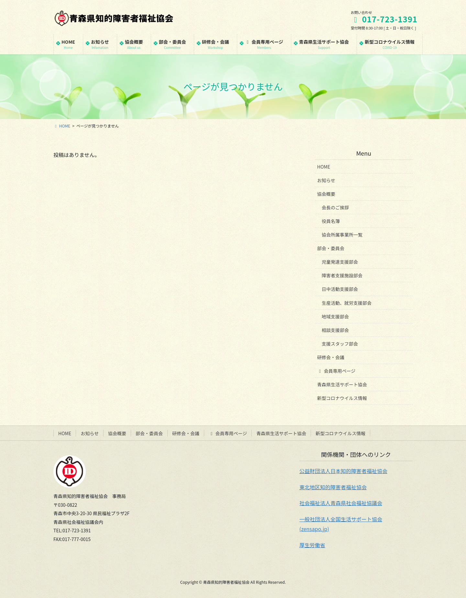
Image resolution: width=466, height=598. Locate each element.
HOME (323, 166)
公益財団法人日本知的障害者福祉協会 (343, 471)
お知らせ (326, 180)
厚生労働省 (312, 545)
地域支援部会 (335, 316)
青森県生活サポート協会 (342, 384)
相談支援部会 (335, 330)
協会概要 (326, 194)
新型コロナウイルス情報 (342, 398)
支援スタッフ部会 (340, 343)
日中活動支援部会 (340, 289)
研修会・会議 (330, 357)
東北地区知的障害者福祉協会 (333, 487)
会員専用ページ (336, 371)
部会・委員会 (330, 248)
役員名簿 (331, 221)
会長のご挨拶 (335, 207)
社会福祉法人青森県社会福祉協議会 (340, 503)
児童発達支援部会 (340, 262)
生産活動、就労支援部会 (347, 303)
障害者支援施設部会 (342, 275)
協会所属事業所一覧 (342, 234)
